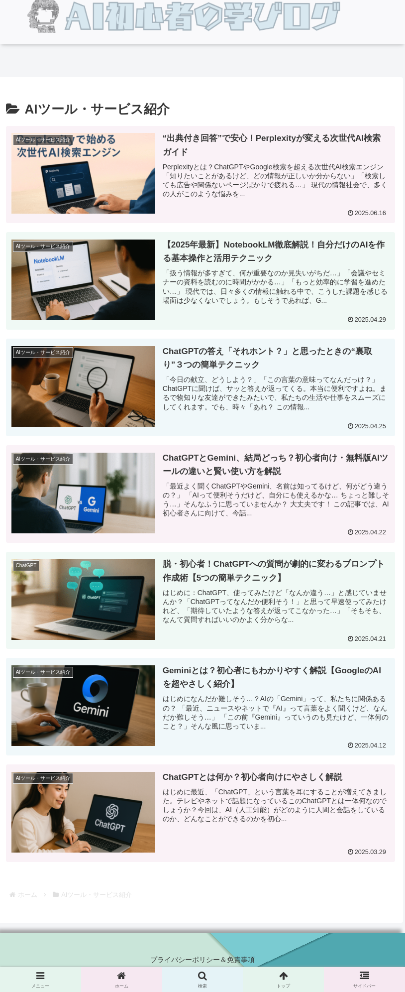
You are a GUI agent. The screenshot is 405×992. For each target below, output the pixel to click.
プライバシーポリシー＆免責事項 (202, 960)
